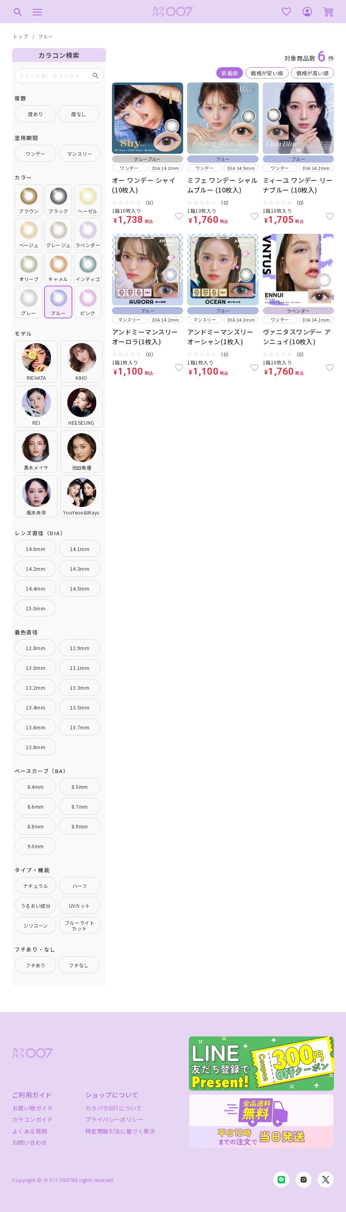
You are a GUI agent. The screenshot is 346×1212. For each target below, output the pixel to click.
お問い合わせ (29, 1142)
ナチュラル (35, 885)
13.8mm (35, 747)
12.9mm (79, 647)
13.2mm (35, 687)
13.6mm (35, 727)
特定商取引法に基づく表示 (120, 1131)
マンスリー (79, 153)
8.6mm (35, 806)
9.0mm (35, 846)
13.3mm (79, 687)
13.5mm (79, 707)
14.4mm (35, 588)
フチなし (79, 965)
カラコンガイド (32, 1119)
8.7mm (80, 806)
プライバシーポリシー (114, 1119)
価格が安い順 (267, 73)
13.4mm (35, 707)
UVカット (80, 905)
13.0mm (35, 667)
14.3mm (79, 568)
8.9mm (80, 826)
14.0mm (35, 548)
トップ (20, 36)
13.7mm (79, 727)
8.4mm (35, 786)
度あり (35, 113)
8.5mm (80, 786)
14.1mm (79, 548)
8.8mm (35, 826)
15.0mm (35, 608)
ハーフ (79, 885)
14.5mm (79, 588)
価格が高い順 (312, 73)
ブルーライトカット (80, 925)
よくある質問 (29, 1131)
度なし (78, 113)
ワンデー (35, 153)
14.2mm (35, 568)
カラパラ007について (113, 1108)
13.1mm (79, 667)
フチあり (35, 965)
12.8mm (35, 647)
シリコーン (35, 925)
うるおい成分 (36, 905)
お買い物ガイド (32, 1108)
